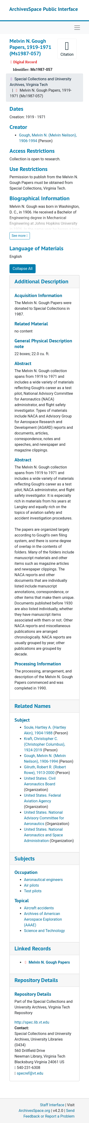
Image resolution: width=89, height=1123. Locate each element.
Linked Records (32, 948)
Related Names (32, 706)
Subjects (24, 858)
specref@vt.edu (30, 1073)
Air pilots (31, 885)
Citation (67, 48)
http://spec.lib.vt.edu (31, 1022)
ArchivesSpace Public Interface (43, 9)
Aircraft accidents (39, 908)
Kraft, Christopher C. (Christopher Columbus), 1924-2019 (44, 744)
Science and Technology (44, 930)
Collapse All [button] (23, 268)
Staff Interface (52, 1105)
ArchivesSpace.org (34, 1110)
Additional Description (41, 281)
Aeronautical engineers (43, 879)
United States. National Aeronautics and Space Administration (43, 835)
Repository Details (36, 980)
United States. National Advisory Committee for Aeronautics (44, 818)
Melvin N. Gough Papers (49, 962)
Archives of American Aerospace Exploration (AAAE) (43, 919)
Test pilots (33, 891)
